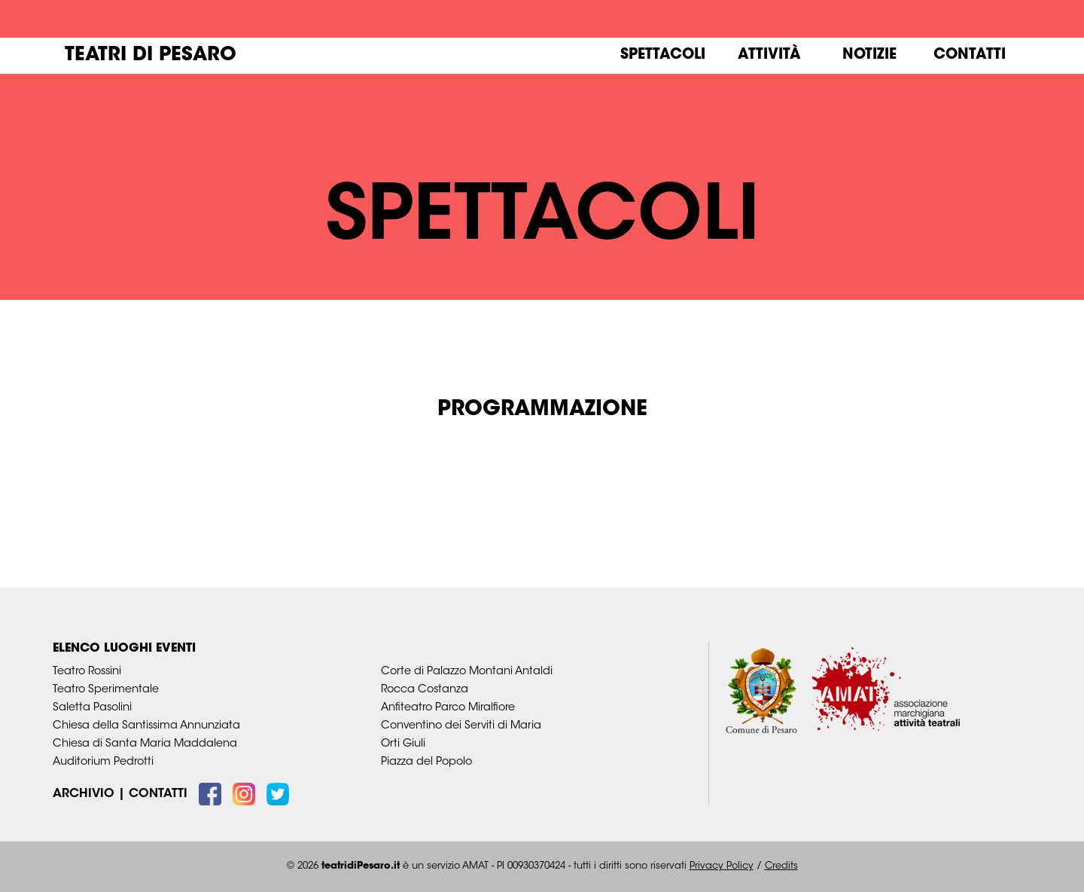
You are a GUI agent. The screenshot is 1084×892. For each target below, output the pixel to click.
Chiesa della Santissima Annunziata (146, 726)
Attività (769, 55)
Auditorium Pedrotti (103, 762)
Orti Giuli (403, 744)
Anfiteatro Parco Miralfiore (448, 707)
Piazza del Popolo (426, 762)
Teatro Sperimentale (106, 689)
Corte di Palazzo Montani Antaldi (467, 671)
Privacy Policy (722, 866)
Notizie (869, 55)
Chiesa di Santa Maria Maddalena (145, 744)
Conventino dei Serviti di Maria (461, 726)
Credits (781, 866)
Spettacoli (662, 55)
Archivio (83, 795)
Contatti (969, 55)
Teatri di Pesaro (150, 56)
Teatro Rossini (87, 671)
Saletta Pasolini (92, 707)
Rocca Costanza (424, 689)
